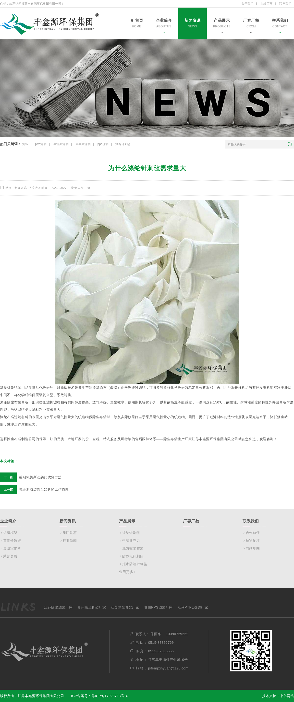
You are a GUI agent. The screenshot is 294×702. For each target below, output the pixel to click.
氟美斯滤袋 (83, 144)
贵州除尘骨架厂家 (91, 607)
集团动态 (68, 533)
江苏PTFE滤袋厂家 (193, 607)
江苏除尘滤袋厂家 (58, 607)
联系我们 (285, 3)
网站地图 (251, 548)
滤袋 (25, 144)
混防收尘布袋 (131, 548)
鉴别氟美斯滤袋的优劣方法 (31, 477)
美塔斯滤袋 (61, 144)
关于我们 (247, 3)
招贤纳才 (251, 540)
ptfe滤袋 (41, 144)
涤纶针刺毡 (123, 144)
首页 (136, 24)
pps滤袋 (103, 144)
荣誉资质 (8, 556)
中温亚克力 (129, 540)
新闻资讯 (192, 26)
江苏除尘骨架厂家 (125, 607)
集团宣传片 (10, 548)
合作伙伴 (251, 533)
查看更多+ (127, 572)
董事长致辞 (10, 540)
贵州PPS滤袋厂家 (158, 607)
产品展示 (222, 26)
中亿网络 (287, 696)
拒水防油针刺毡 (133, 564)
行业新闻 (68, 540)
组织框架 (8, 533)
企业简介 (164, 26)
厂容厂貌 (251, 26)
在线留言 (266, 3)
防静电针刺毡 (131, 556)
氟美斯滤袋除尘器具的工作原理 (34, 489)
